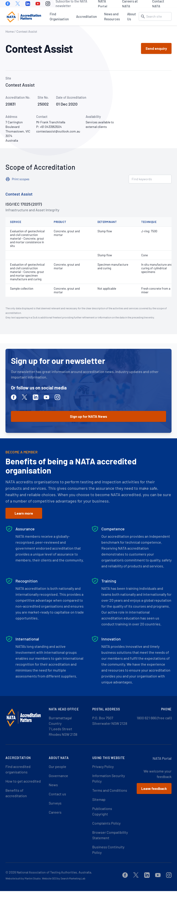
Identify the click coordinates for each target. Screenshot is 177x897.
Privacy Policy (103, 766)
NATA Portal (102, 3)
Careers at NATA (130, 3)
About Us (131, 16)
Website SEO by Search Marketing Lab (63, 878)
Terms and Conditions (109, 790)
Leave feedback (154, 788)
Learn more (24, 513)
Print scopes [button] (20, 179)
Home (9, 31)
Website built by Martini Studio (23, 878)
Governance (58, 775)
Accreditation (86, 16)
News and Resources (112, 16)
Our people (57, 766)
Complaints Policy (106, 823)
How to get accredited (23, 781)
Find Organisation (59, 16)
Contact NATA (158, 3)
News (53, 785)
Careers (55, 812)
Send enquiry (156, 48)
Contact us (57, 794)
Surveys (55, 803)
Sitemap (98, 799)
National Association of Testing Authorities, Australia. (54, 872)
